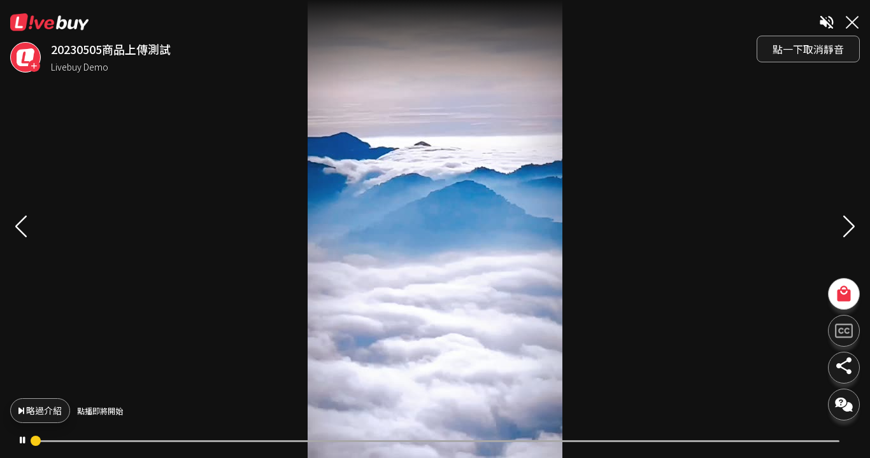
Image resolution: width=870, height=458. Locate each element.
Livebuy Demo (386, 66)
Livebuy (356, 22)
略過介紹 (346, 410)
